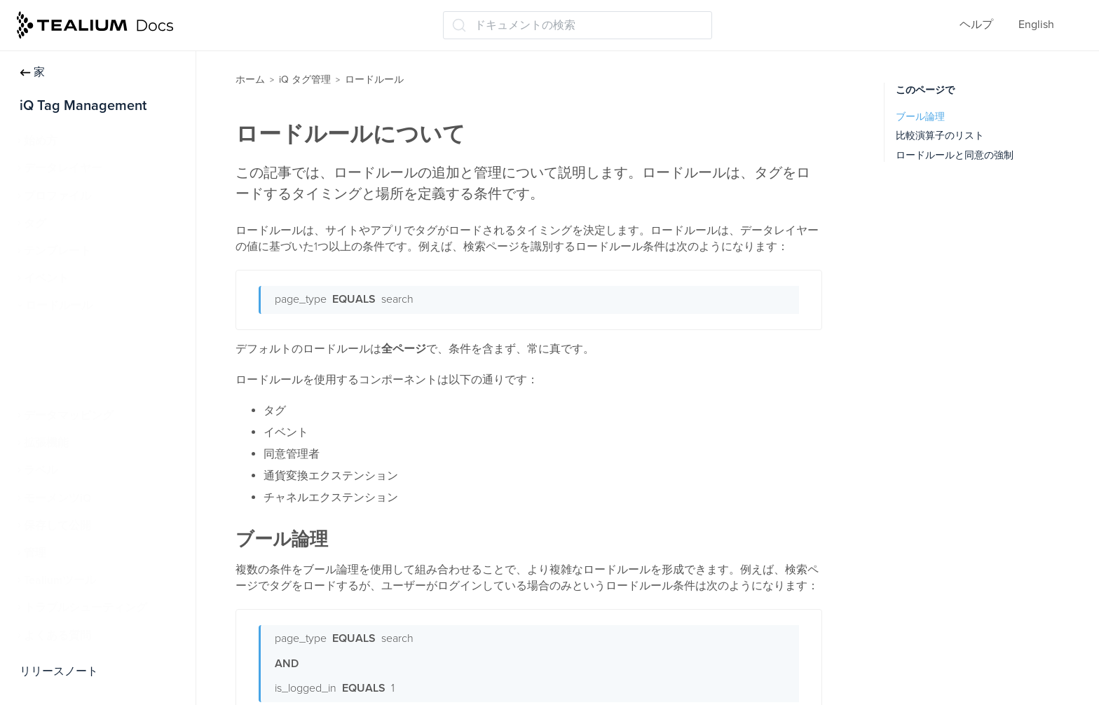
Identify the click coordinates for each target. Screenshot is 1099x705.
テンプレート (57, 251)
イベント (46, 278)
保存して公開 (57, 526)
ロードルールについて (88, 334)
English (1036, 25)
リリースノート (59, 671)
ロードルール (59, 306)
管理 (35, 553)
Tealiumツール (60, 580)
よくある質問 (57, 636)
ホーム (250, 79)
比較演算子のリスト (940, 136)
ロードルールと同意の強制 (954, 155)
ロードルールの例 (77, 361)
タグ (35, 224)
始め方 (40, 141)
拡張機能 (46, 443)
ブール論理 (920, 117)
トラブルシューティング (85, 608)
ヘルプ (976, 25)
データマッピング (69, 416)
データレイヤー (63, 168)
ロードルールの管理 (82, 388)
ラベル (40, 470)
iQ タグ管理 (305, 79)
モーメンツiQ (57, 498)
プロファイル (57, 196)
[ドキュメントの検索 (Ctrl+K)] (577, 25)
